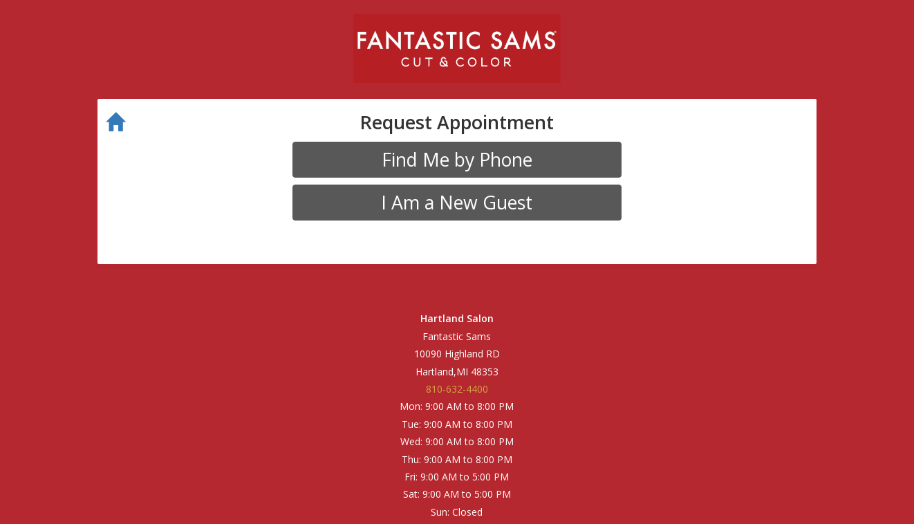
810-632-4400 (457, 389)
